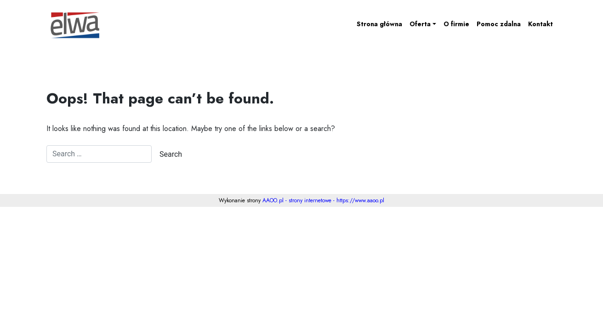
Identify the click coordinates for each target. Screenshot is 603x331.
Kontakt (540, 24)
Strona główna (379, 24)
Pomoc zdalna (499, 24)
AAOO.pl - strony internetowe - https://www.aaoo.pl (323, 200)
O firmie (456, 24)
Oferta (420, 24)
